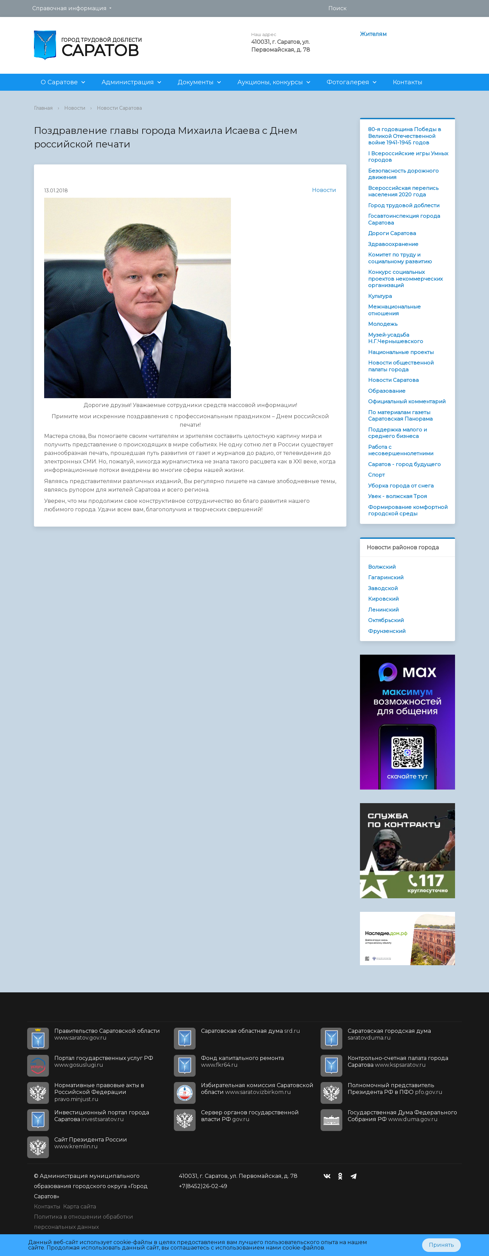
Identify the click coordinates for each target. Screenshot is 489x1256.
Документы (196, 82)
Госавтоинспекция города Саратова (404, 219)
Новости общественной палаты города (401, 366)
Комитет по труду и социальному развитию (400, 258)
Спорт (376, 475)
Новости (74, 108)
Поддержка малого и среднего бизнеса (397, 433)
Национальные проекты (401, 352)
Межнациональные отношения (394, 310)
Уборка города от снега (401, 485)
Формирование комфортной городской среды (408, 510)
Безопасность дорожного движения (403, 174)
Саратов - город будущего (404, 464)
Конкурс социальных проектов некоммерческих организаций (405, 278)
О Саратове (59, 82)
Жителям (373, 34)
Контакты (407, 82)
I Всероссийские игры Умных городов (408, 156)
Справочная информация (69, 8)
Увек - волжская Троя (397, 496)
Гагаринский (385, 577)
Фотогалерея (348, 82)
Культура (380, 296)
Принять (441, 1245)
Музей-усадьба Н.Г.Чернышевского (395, 338)
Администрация (128, 82)
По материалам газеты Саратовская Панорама (400, 415)
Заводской (383, 588)
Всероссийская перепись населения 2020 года (403, 191)
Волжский (382, 567)
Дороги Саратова (392, 233)
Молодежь (382, 324)
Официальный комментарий (407, 401)
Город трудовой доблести (403, 205)
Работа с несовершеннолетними (400, 450)
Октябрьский (386, 620)
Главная (43, 108)
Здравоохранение (393, 244)
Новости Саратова (119, 108)
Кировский (383, 599)
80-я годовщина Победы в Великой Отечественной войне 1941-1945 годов (404, 136)
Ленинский (383, 609)
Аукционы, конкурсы (270, 82)
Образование (386, 391)
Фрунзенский (386, 631)
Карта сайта (79, 1206)
